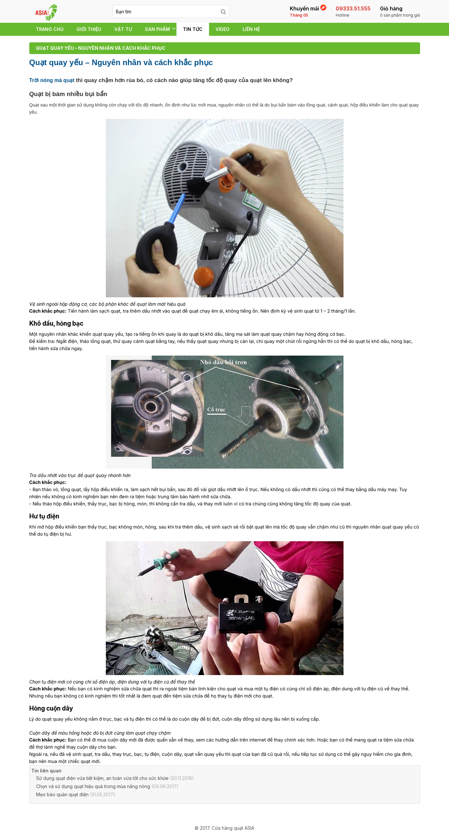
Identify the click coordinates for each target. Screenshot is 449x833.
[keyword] (165, 11)
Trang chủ (49, 29)
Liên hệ (251, 29)
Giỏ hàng (400, 11)
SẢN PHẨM (157, 29)
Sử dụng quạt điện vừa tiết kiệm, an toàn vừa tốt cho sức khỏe (102, 778)
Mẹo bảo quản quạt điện (62, 794)
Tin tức (193, 29)
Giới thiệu (89, 29)
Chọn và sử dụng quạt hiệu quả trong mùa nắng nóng (93, 786)
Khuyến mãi (308, 11)
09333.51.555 (353, 11)
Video (223, 29)
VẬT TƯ (123, 29)
